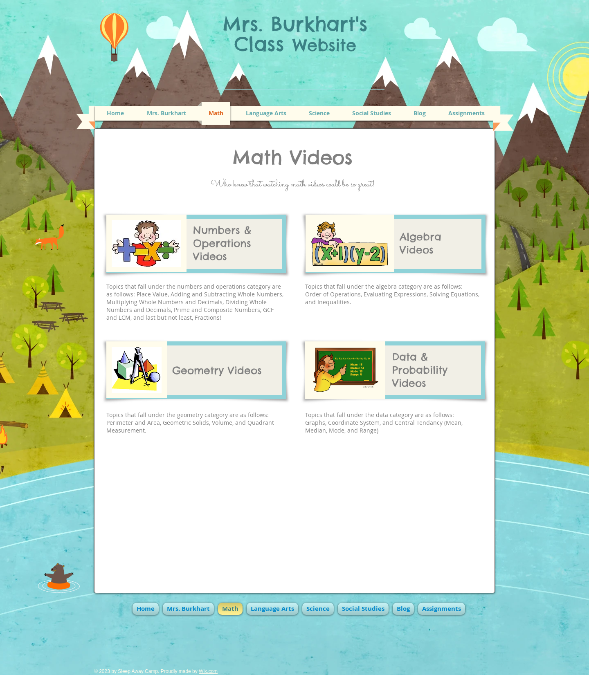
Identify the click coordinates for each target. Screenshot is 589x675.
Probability (419, 370)
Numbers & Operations (222, 237)
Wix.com (208, 671)
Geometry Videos (217, 370)
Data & (410, 356)
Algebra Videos (420, 243)
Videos (210, 256)
